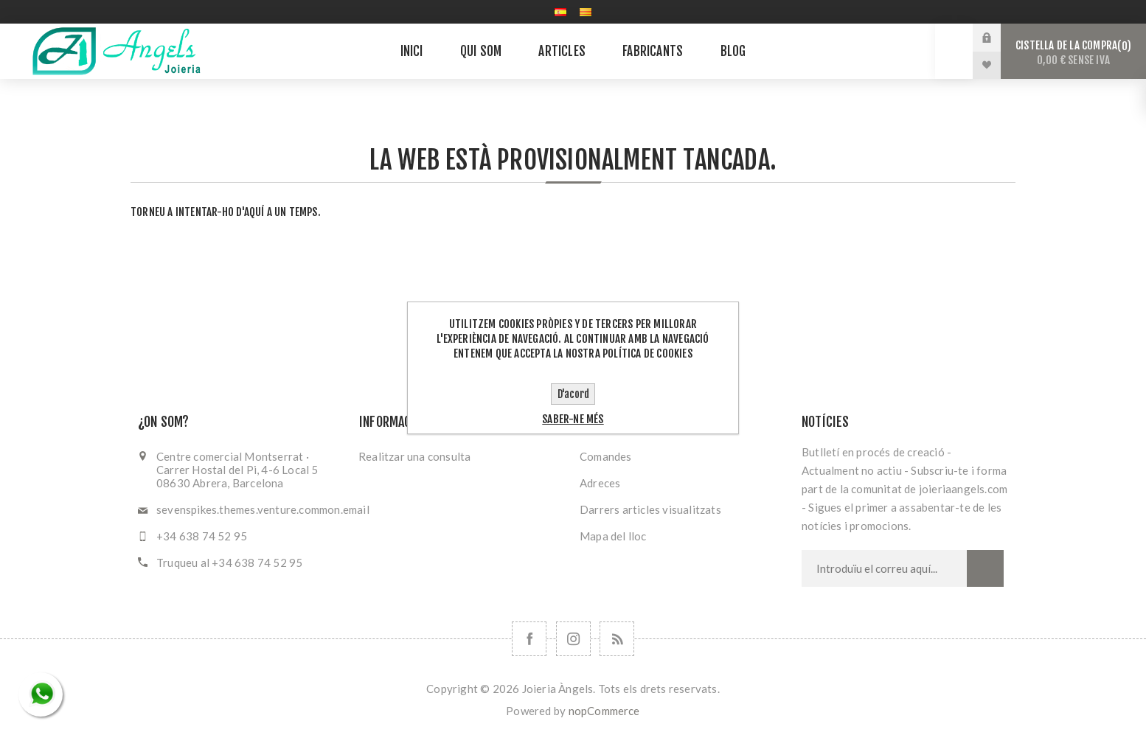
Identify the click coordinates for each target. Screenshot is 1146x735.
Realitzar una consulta (414, 456)
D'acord (573, 394)
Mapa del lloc (613, 536)
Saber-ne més (572, 419)
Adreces (600, 483)
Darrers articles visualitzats (650, 509)
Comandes (606, 456)
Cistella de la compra (1073, 52)
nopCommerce (604, 710)
